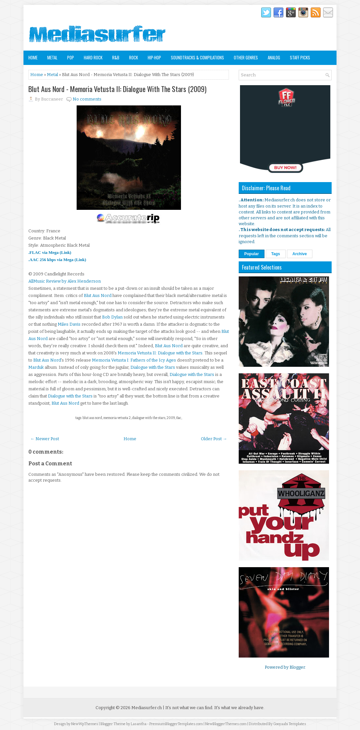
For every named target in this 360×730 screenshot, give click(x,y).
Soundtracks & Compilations (197, 57)
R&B (115, 57)
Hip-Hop (154, 57)
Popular (251, 254)
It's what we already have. (239, 707)
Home (33, 57)
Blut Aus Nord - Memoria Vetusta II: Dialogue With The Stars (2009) (117, 89)
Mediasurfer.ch (146, 707)
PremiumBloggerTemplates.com (176, 724)
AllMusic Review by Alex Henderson (64, 281)
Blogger (297, 667)
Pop (70, 57)
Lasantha (138, 724)
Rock (133, 57)
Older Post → (214, 438)
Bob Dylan (112, 317)
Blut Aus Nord (98, 295)
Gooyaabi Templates (289, 724)
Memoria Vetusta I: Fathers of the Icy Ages (134, 360)
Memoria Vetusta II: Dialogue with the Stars (160, 352)
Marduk (36, 367)
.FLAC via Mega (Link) (49, 252)
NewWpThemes (84, 724)
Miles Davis (69, 324)
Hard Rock (93, 57)
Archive (299, 254)
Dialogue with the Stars (152, 367)
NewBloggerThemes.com (226, 724)
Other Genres (246, 57)
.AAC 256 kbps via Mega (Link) (57, 259)
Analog (274, 57)
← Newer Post (44, 438)
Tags (275, 254)
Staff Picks (300, 57)
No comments (87, 99)
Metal (52, 57)
